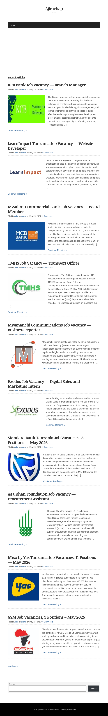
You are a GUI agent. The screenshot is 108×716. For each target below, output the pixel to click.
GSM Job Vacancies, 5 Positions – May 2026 (46, 617)
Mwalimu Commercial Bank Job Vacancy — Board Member (54, 209)
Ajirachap (54, 8)
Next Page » (13, 666)
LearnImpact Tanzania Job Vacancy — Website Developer (50, 146)
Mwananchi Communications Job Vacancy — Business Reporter (49, 327)
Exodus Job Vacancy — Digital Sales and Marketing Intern (44, 384)
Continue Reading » (17, 130)
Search (12, 684)
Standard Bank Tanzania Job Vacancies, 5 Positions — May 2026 (45, 440)
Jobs (16, 89)
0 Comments (47, 89)
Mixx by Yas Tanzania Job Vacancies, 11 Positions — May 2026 (52, 560)
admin (23, 89)
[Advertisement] (58, 49)
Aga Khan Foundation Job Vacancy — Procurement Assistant (42, 496)
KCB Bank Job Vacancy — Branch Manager (47, 85)
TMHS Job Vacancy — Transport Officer (43, 263)
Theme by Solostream (68, 710)
